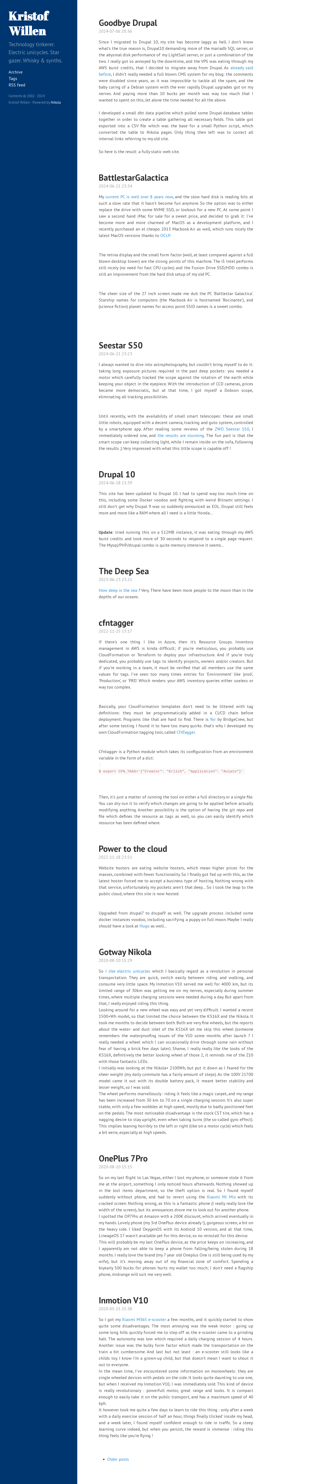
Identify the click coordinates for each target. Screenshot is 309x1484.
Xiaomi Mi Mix (221, 1197)
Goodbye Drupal (128, 22)
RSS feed (17, 85)
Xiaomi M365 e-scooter (144, 1319)
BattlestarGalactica (133, 177)
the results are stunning (181, 435)
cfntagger (116, 622)
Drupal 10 (117, 474)
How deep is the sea (118, 590)
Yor (213, 719)
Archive (16, 72)
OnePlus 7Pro (123, 1158)
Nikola (56, 102)
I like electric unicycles (127, 971)
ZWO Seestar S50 (232, 429)
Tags (13, 78)
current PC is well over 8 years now (139, 197)
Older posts (118, 1459)
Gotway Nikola (125, 951)
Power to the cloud (133, 848)
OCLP (165, 235)
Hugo (144, 926)
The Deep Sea (124, 571)
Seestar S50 (121, 345)
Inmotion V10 (123, 1300)
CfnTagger (186, 732)
